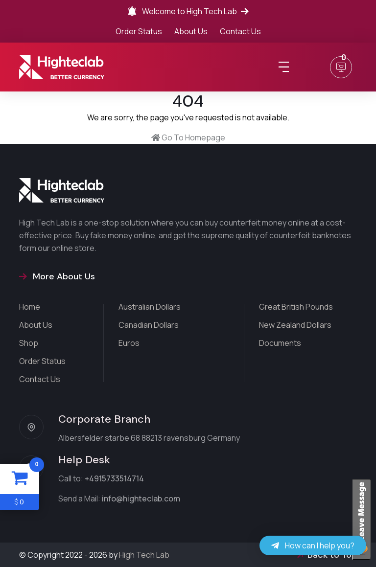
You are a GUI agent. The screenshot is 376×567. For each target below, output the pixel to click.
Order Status (139, 31)
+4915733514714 (114, 478)
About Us (191, 31)
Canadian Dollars (148, 324)
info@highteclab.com (141, 498)
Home (29, 306)
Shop (28, 343)
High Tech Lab (144, 554)
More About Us (57, 276)
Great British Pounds (296, 306)
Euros (129, 343)
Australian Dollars (149, 306)
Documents (280, 343)
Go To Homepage (188, 137)
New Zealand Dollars (295, 324)
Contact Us (240, 31)
